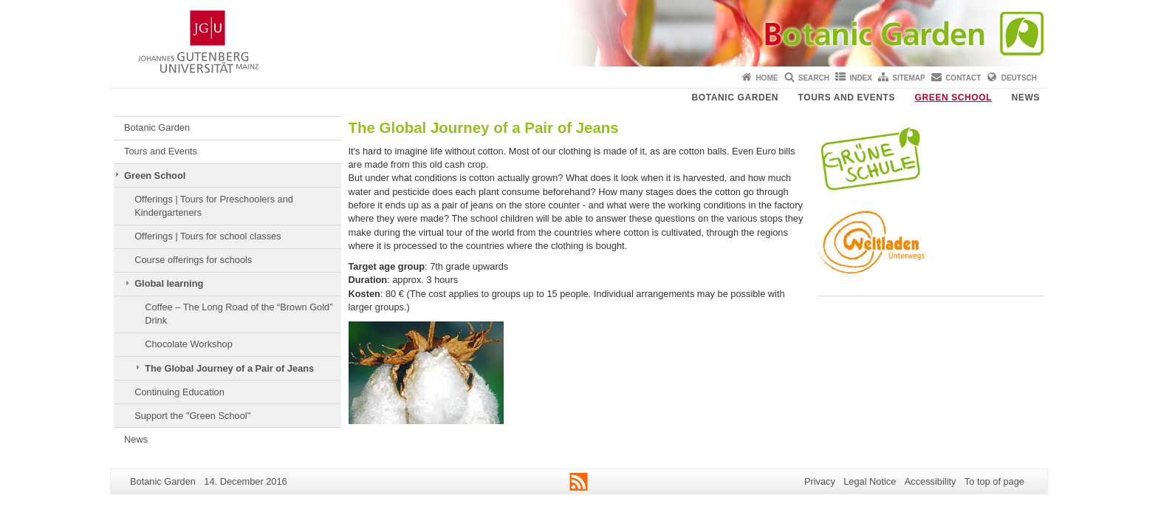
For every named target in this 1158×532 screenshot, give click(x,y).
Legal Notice (869, 481)
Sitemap (908, 78)
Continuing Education (179, 392)
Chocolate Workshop (189, 343)
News (1026, 97)
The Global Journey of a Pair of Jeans (229, 368)
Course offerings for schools (193, 259)
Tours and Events (847, 97)
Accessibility (930, 481)
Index (860, 78)
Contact (963, 78)
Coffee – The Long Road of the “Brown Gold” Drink (238, 313)
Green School (954, 97)
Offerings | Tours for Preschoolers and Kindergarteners (213, 206)
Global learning (168, 283)
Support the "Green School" (192, 415)
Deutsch (1019, 78)
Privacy (819, 481)
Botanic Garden (735, 97)
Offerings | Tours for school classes (207, 236)
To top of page (994, 481)
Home (767, 78)
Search (813, 78)
